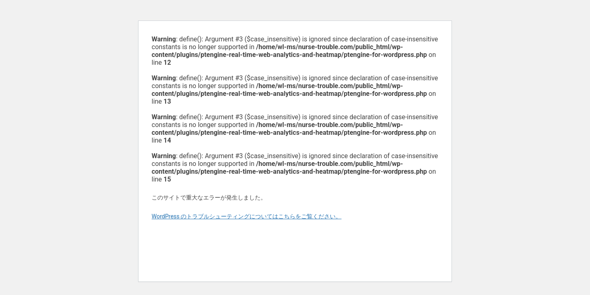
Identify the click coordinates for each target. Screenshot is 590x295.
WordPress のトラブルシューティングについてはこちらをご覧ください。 (247, 216)
